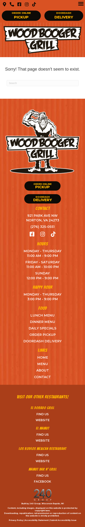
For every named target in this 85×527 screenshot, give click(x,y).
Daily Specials (42, 328)
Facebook (42, 481)
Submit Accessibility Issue (63, 520)
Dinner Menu (42, 322)
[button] (4, 4)
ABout (42, 370)
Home (42, 358)
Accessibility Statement (37, 520)
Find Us (42, 414)
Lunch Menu (42, 315)
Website (43, 420)
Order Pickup (42, 335)
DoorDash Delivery (42, 341)
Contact (42, 377)
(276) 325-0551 (42, 227)
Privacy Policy (16, 520)
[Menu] (81, 4)
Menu (42, 364)
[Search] (43, 83)
